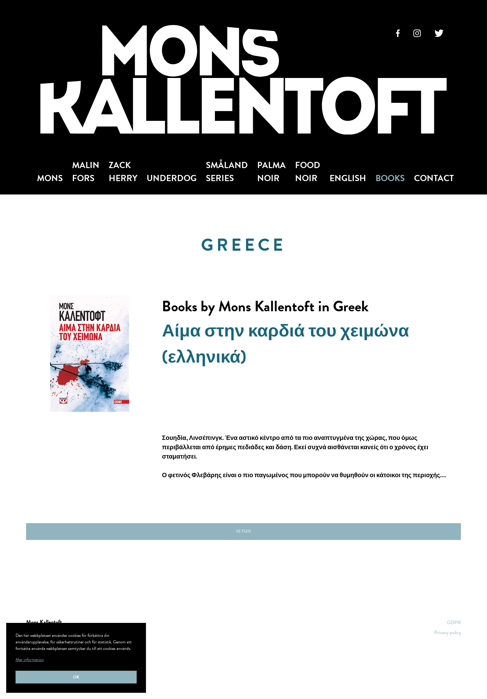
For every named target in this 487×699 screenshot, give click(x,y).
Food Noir (307, 172)
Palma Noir (271, 172)
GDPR (454, 622)
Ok (76, 677)
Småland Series (227, 172)
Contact (434, 178)
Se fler (243, 531)
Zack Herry (123, 172)
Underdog (172, 178)
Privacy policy (447, 632)
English (348, 178)
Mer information (30, 659)
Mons (50, 178)
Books (390, 178)
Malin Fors (85, 172)
